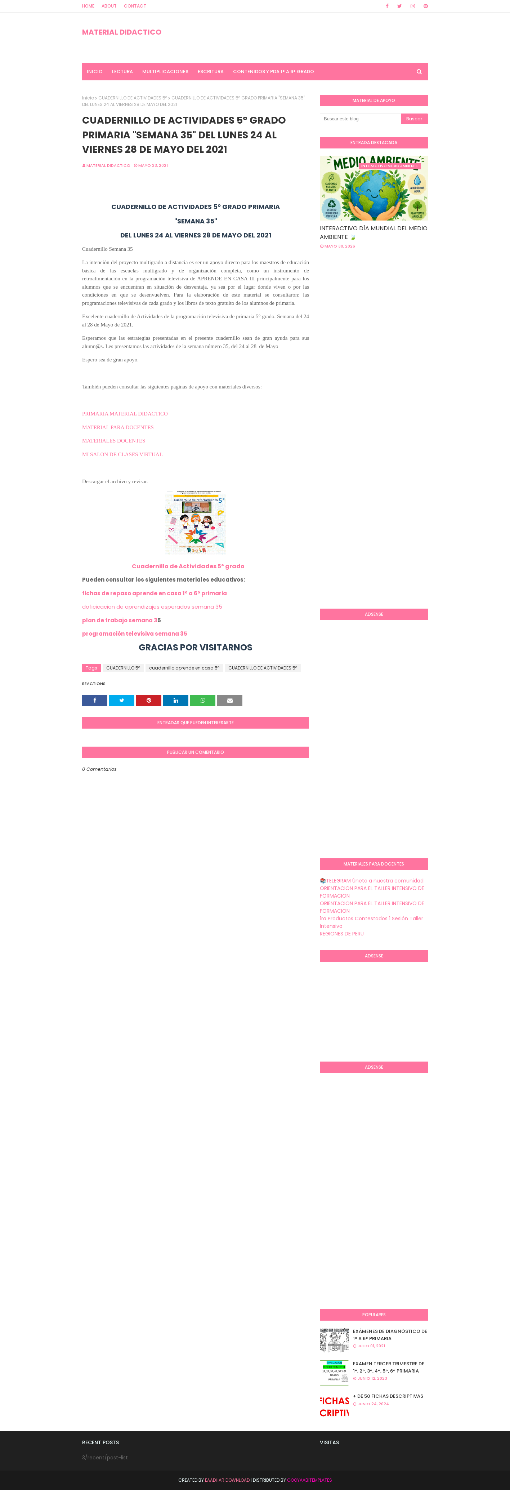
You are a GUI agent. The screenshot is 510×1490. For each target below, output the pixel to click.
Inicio (88, 98)
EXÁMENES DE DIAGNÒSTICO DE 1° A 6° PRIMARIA (390, 1335)
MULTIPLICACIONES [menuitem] (165, 71)
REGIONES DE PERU (342, 933)
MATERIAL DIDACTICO (121, 32)
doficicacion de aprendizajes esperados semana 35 (152, 606)
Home (88, 6)
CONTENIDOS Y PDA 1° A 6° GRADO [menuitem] (273, 71)
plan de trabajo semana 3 (119, 620)
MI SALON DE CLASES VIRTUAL (122, 454)
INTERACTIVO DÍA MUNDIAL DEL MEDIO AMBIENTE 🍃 (374, 232)
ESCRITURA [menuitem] (211, 71)
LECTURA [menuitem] (122, 71)
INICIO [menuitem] (95, 71)
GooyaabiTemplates (309, 1480)
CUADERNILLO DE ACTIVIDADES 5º (132, 98)
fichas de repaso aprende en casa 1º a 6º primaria (154, 593)
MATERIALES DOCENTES (113, 441)
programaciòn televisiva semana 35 (134, 633)
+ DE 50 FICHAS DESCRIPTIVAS (388, 1396)
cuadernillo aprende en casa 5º (184, 668)
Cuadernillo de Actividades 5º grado (188, 566)
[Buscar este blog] (360, 119)
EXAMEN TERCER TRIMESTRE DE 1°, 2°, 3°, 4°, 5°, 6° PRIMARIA (388, 1367)
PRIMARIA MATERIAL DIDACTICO (125, 414)
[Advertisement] (415, 312)
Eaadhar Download (227, 1480)
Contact (135, 6)
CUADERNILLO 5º (123, 668)
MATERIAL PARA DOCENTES (118, 427)
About (109, 6)
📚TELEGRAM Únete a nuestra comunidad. (372, 880)
